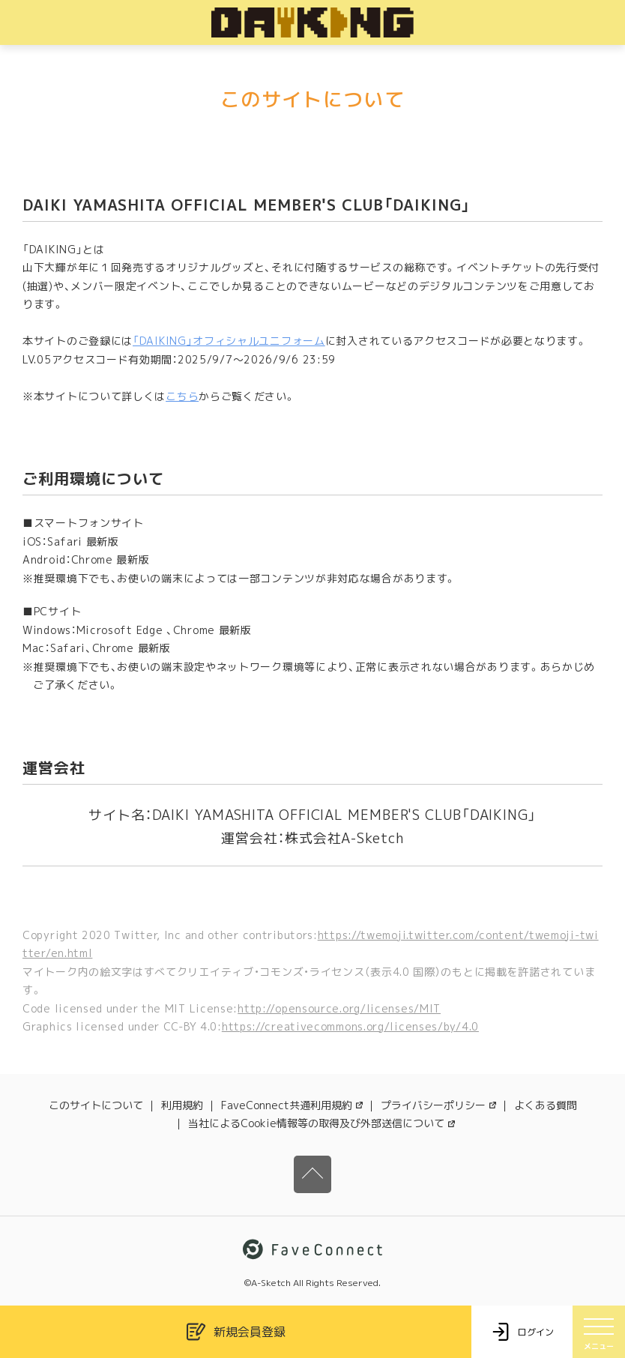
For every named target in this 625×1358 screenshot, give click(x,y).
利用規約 (182, 1105)
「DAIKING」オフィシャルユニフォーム (229, 341)
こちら (182, 396)
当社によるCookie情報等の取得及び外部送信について (321, 1123)
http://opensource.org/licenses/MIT (339, 1008)
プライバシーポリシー (438, 1105)
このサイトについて (96, 1105)
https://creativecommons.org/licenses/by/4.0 (350, 1026)
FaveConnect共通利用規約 (292, 1105)
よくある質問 (545, 1105)
